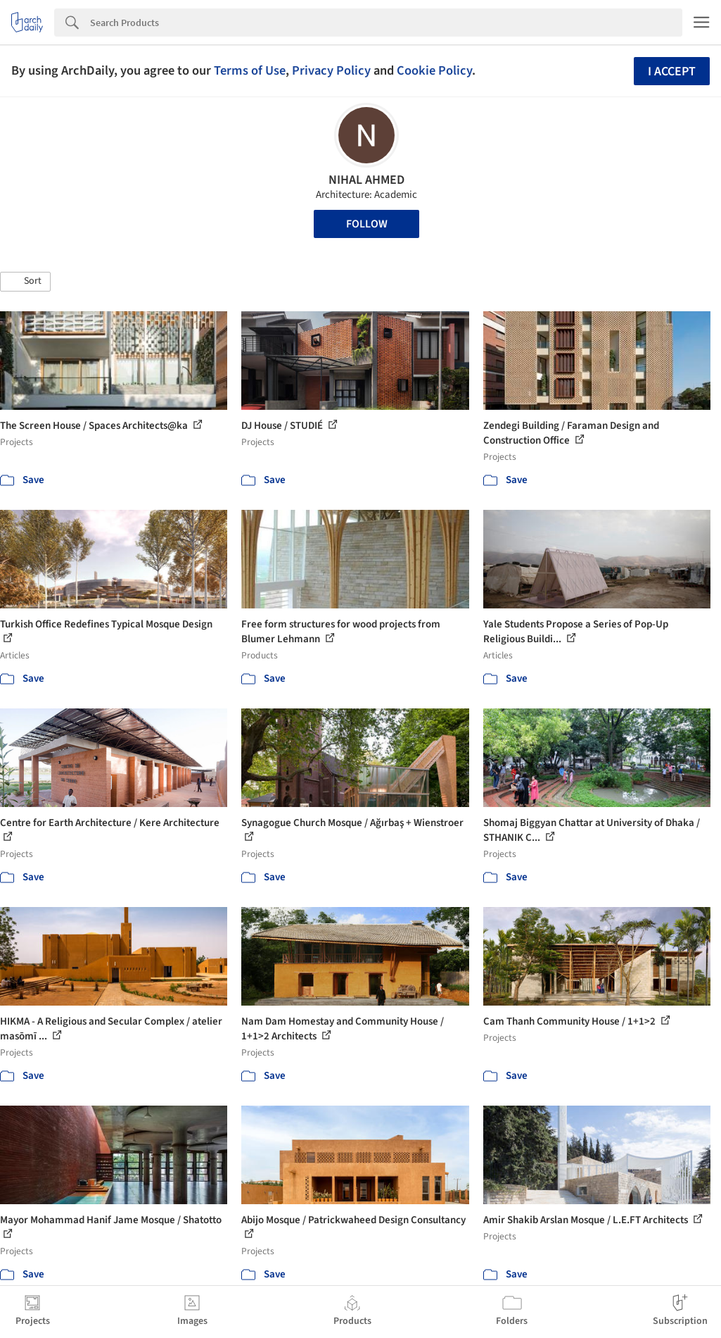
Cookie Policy (434, 70)
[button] (25, 282)
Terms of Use (250, 70)
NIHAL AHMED (366, 180)
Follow (367, 224)
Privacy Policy (331, 70)
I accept (672, 71)
